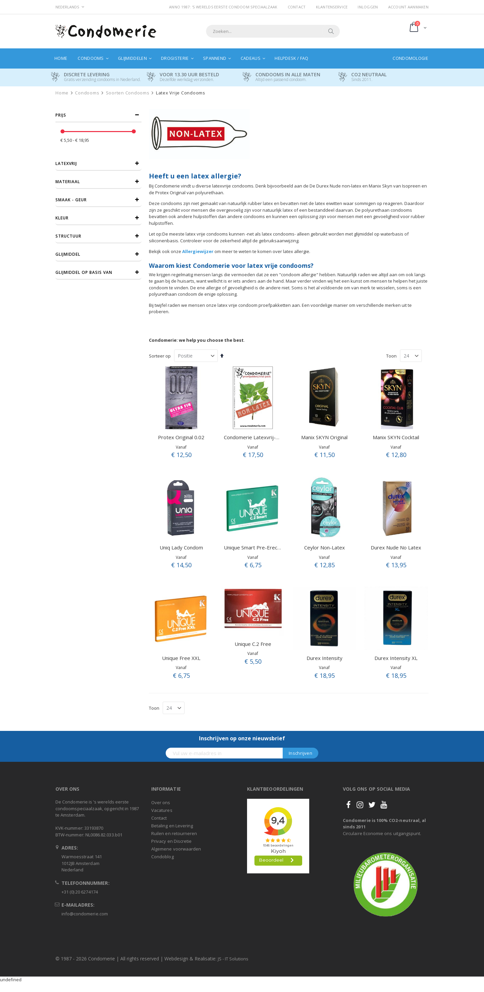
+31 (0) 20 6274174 (80, 892)
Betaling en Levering (172, 826)
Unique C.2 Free (253, 643)
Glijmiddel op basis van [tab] (83, 272)
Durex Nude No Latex (396, 547)
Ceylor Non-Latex (324, 547)
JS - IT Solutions (233, 959)
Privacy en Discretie (171, 841)
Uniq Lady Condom (181, 547)
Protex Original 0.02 (181, 437)
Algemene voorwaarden (176, 849)
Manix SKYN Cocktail (396, 437)
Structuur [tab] (68, 236)
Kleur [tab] (62, 218)
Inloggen (368, 6)
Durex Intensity (324, 658)
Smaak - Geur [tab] (71, 200)
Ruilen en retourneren (174, 833)
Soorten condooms (128, 93)
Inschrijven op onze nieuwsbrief (242, 738)
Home (62, 92)
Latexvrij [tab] (66, 163)
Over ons (160, 802)
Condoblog (162, 857)
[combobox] (273, 31)
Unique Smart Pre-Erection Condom (265, 547)
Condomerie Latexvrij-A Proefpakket (266, 437)
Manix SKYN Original (324, 437)
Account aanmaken (408, 6)
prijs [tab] (60, 115)
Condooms (87, 93)
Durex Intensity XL (395, 658)
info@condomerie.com (85, 914)
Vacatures (161, 810)
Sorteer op (160, 356)
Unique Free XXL (181, 658)
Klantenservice (332, 6)
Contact (297, 6)
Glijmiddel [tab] (67, 254)
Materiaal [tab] (67, 181)
